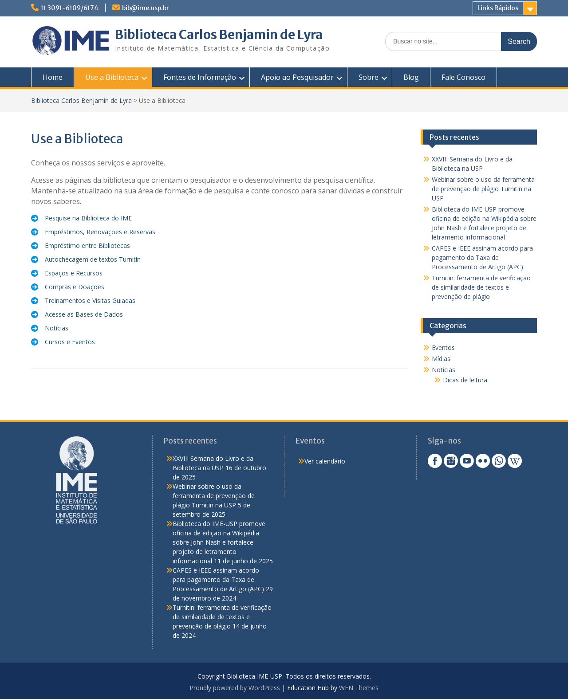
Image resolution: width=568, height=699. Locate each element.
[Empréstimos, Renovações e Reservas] (93, 231)
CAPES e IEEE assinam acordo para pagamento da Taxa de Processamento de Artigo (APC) (482, 257)
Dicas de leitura (465, 380)
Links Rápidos (497, 8)
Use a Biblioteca (111, 77)
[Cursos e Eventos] (63, 341)
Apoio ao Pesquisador (297, 77)
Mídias (441, 358)
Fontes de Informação (199, 77)
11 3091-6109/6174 (70, 8)
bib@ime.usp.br (145, 8)
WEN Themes (359, 687)
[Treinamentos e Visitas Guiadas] (83, 300)
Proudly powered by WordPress (234, 687)
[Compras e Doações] (67, 286)
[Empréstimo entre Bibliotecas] (80, 245)
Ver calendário (324, 461)
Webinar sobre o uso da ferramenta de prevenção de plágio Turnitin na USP (483, 188)
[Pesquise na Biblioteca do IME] (81, 218)
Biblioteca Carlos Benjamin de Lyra (219, 35)
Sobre (369, 77)
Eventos (443, 347)
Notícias (443, 369)
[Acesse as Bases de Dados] (77, 314)
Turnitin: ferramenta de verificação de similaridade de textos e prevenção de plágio (481, 287)
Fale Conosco (463, 77)
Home (53, 77)
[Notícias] (49, 328)
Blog (411, 77)
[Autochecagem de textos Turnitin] (86, 259)
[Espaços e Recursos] (67, 273)
